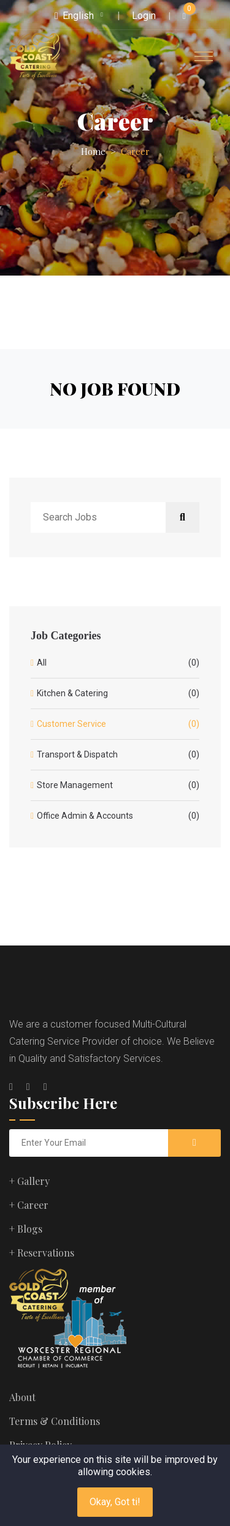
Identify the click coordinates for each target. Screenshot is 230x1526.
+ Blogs (25, 1228)
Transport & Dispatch (118, 754)
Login (144, 15)
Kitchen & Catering (118, 693)
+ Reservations (41, 1252)
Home (93, 151)
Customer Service (118, 724)
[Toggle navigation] (203, 56)
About (22, 1397)
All (118, 662)
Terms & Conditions (54, 1421)
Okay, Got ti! (115, 1502)
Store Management (118, 785)
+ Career (28, 1204)
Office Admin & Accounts (118, 816)
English (74, 15)
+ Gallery (29, 1181)
